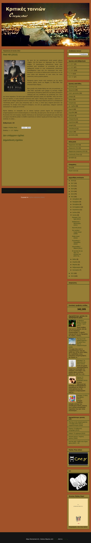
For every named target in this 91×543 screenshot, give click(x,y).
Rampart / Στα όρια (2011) (76, 218)
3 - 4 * (70, 73)
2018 (72, 180)
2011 (72, 273)
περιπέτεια (72, 122)
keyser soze (72, 170)
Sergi (70, 167)
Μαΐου (74, 259)
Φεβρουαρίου (76, 267)
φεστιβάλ (71, 157)
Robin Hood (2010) (75, 237)
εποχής (71, 96)
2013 (72, 194)
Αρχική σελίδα (32, 191)
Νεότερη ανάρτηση (10, 191)
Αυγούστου (76, 209)
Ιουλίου (74, 212)
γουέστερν (72, 87)
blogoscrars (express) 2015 (77, 151)
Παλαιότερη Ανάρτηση (54, 191)
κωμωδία (71, 112)
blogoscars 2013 (74, 145)
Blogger (65, 539)
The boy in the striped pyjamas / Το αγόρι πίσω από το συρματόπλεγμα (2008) (78, 343)
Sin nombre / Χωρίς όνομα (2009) (77, 232)
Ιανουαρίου (76, 270)
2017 (72, 183)
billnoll (55, 539)
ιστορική (71, 103)
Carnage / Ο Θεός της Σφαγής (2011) (82, 397)
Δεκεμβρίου (76, 199)
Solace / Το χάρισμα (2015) (77, 433)
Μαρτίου (75, 264)
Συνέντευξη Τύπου (74, 154)
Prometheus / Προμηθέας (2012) (76, 242)
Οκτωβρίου (76, 204)
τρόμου (71, 132)
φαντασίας (72, 135)
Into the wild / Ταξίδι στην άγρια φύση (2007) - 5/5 (78, 442)
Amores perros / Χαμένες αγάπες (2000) (76, 437)
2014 (72, 191)
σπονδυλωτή (72, 128)
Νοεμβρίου (75, 201)
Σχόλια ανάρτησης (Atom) (37, 197)
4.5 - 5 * (71, 77)
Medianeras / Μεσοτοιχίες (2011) (76, 223)
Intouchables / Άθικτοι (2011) (77, 247)
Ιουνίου (74, 215)
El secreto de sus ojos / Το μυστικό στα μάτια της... (77, 253)
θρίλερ (16, 130)
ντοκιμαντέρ (72, 119)
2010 (72, 276)
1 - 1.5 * (11, 130)
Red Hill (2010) (76, 227)
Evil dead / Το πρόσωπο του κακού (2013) (81, 362)
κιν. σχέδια (72, 106)
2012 (72, 196)
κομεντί (71, 109)
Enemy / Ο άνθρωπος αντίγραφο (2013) (82, 378)
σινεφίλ (71, 125)
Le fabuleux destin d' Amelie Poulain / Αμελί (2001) (81, 323)
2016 (72, 186)
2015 (72, 188)
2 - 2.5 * (71, 70)
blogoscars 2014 (74, 148)
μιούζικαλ (71, 115)
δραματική (72, 90)
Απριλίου (75, 262)
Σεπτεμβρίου (76, 207)
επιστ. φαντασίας (74, 93)
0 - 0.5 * (71, 64)
